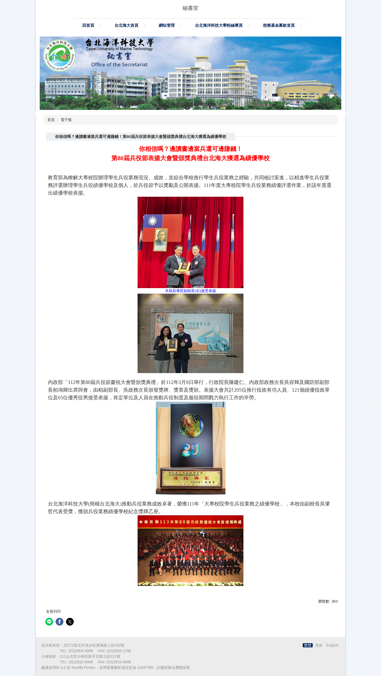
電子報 (66, 120)
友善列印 (53, 611)
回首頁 (88, 25)
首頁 (51, 120)
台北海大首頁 (126, 25)
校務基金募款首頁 (279, 25)
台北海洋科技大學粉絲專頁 (219, 25)
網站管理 (167, 25)
